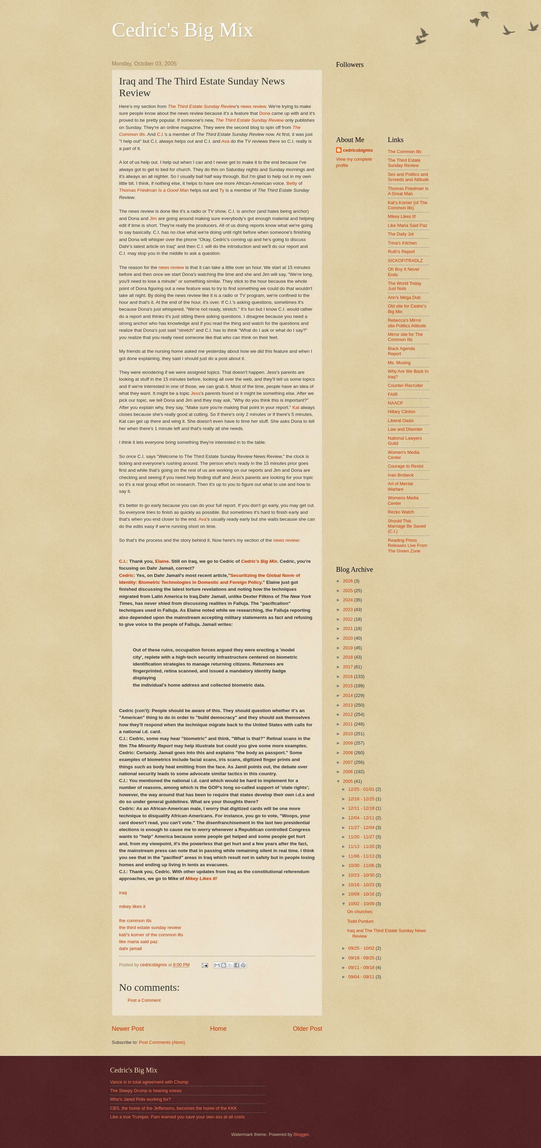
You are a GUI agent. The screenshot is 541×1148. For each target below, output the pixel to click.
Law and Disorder (405, 429)
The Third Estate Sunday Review (202, 106)
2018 (348, 657)
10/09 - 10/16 (361, 894)
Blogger (301, 1134)
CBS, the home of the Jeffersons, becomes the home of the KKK (173, 1108)
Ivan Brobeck (401, 475)
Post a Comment (144, 1000)
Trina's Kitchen (402, 243)
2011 (348, 724)
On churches (359, 911)
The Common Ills (404, 151)
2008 (348, 752)
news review (253, 106)
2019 (348, 647)
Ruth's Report (401, 251)
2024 (348, 599)
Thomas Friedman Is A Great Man (408, 191)
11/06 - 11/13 (361, 856)
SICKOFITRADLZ (405, 260)
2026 (348, 580)
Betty (291, 183)
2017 (348, 666)
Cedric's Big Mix (183, 29)
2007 (348, 762)
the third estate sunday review (150, 927)
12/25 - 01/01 (361, 789)
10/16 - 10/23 (361, 884)
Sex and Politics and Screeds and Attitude (408, 177)
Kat (295, 407)
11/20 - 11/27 (361, 836)
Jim (153, 218)
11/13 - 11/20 (361, 846)
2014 (348, 695)
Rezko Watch (401, 512)
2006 (348, 771)
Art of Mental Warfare (400, 486)
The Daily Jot (401, 234)
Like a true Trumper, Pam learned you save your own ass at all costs (177, 1116)
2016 (348, 676)
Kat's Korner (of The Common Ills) (407, 205)
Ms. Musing (399, 362)
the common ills (135, 920)
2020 (348, 638)
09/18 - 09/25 (361, 957)
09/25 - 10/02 (361, 948)
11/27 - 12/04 (361, 827)
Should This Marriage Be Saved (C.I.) (407, 526)
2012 (348, 714)
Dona (264, 113)
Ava (225, 141)
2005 (348, 781)
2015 (348, 685)
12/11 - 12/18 (361, 808)
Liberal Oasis (401, 420)
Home (218, 1028)
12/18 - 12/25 (361, 798)
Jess (195, 393)
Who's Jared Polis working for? (140, 1099)
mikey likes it (132, 906)
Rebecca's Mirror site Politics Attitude (407, 323)
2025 (348, 590)
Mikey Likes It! (402, 216)
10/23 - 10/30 (361, 875)
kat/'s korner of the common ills (151, 934)
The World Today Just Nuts (404, 286)
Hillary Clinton (401, 411)
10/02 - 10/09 (361, 903)
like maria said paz (138, 941)
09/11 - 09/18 (361, 967)
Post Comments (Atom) (162, 1042)
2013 (348, 705)
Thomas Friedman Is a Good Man (154, 190)
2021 (348, 628)
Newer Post (128, 1028)
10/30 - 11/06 (361, 865)
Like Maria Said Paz (407, 225)
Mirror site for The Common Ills (405, 337)
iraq (123, 892)
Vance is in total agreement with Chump (149, 1082)
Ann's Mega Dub (404, 297)
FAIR (393, 394)
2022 (348, 619)
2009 (348, 743)
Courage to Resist (405, 466)
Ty (221, 190)
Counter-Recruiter (405, 385)
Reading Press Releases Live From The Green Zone (407, 545)
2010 (348, 733)
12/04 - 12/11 (361, 817)
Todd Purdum (360, 921)
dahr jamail (130, 948)
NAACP (395, 403)
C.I (160, 134)
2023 (348, 609)
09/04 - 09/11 (361, 976)
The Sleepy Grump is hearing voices (146, 1090)
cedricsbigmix (358, 150)
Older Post (307, 1028)
